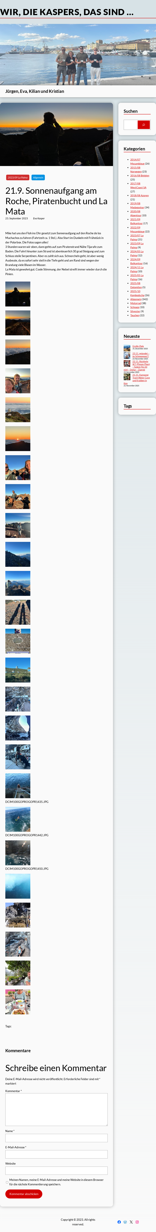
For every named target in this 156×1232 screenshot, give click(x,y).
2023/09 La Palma (18, 177)
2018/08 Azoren (139, 195)
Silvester (135, 311)
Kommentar (13, 1091)
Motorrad (135, 303)
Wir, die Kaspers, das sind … (67, 12)
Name (9, 1131)
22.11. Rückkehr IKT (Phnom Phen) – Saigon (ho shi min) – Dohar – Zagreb (137, 365)
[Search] (144, 125)
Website (10, 1163)
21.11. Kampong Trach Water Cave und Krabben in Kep (137, 379)
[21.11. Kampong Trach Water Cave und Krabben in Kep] (127, 377)
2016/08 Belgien (139, 175)
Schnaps (134, 307)
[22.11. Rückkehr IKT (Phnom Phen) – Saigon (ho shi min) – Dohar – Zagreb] (127, 363)
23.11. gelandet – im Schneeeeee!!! (140, 355)
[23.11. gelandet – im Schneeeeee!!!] (127, 355)
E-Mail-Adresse (15, 1147)
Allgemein (38, 177)
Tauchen (134, 315)
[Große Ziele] (127, 348)
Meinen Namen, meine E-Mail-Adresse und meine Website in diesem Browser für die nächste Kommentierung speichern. (56, 1182)
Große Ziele (138, 346)
